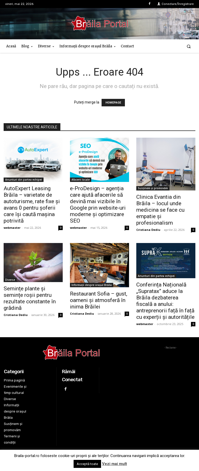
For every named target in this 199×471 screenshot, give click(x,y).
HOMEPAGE (113, 102)
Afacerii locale (81, 179)
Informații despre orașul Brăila (92, 285)
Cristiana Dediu (148, 230)
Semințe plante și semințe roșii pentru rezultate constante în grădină (30, 298)
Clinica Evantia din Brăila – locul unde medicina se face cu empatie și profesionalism (160, 210)
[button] (188, 46)
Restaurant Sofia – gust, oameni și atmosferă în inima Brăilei (98, 300)
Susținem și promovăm (153, 188)
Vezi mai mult (114, 463)
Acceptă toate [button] (87, 464)
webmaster (12, 228)
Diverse (10, 280)
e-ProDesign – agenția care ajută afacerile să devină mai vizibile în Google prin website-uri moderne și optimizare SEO (98, 204)
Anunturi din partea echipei (23, 179)
